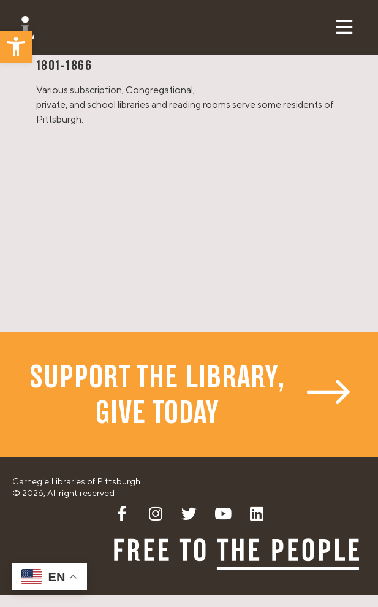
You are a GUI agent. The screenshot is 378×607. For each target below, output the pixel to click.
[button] (16, 47)
